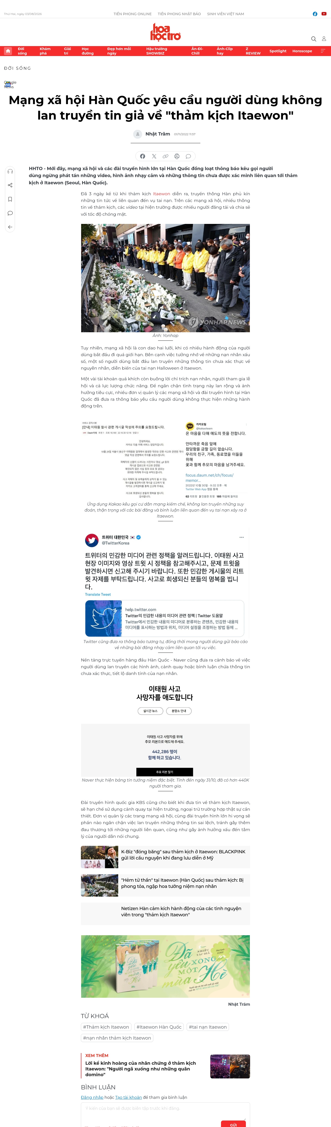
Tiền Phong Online (133, 14)
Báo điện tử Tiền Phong (165, 32)
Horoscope (302, 51)
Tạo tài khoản (128, 1097)
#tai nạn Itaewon (208, 1027)
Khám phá (45, 51)
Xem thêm (323, 51)
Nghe (10, 171)
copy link (165, 156)
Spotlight (278, 51)
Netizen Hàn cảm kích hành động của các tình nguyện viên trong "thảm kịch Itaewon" (181, 912)
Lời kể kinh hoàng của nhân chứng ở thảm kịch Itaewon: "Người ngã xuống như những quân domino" (140, 1069)
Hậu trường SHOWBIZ (156, 51)
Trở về (10, 227)
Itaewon (161, 193)
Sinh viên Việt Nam (225, 14)
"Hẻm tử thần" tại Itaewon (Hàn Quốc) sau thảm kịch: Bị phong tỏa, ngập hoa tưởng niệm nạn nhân (182, 883)
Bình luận (10, 213)
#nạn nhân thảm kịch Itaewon (117, 1038)
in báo (177, 156)
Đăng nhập (92, 1097)
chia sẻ (143, 156)
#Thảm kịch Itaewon (106, 1027)
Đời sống (22, 51)
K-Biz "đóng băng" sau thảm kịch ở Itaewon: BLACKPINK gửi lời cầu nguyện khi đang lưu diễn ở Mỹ (183, 855)
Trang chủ (8, 51)
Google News (8, 84)
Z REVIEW (253, 51)
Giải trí (67, 51)
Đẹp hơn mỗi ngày (119, 51)
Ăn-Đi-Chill (197, 51)
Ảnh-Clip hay (225, 51)
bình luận (188, 156)
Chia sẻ (10, 185)
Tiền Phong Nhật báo (179, 14)
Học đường (88, 51)
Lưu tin (10, 199)
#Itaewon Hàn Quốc (159, 1027)
